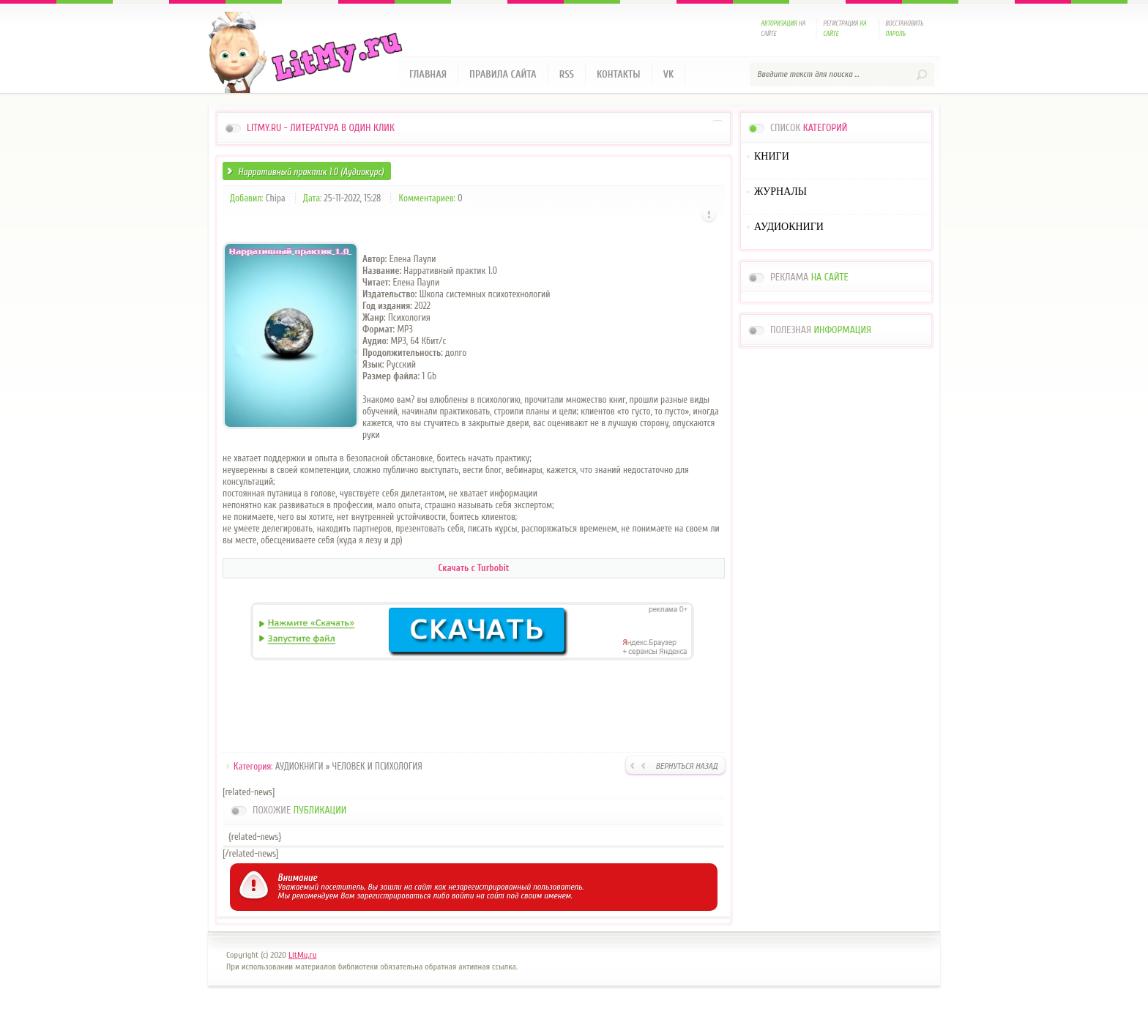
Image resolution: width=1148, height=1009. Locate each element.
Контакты (619, 74)
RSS (566, 74)
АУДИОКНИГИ (299, 766)
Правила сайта (503, 74)
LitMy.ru (302, 955)
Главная (428, 74)
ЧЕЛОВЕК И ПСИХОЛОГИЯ (377, 766)
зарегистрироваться (393, 895)
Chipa (276, 198)
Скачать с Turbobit (473, 567)
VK (668, 74)
